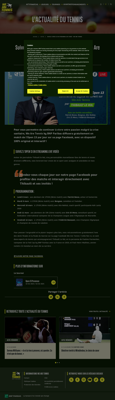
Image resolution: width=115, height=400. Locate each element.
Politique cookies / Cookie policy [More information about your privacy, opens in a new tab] (37, 85)
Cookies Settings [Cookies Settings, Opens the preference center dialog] (35, 91)
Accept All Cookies (82, 91)
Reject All (65, 91)
